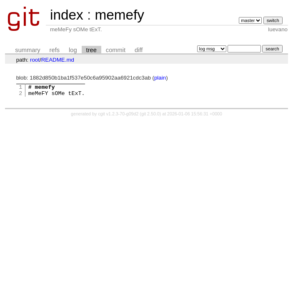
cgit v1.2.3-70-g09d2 (118, 116)
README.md (57, 60)
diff (139, 50)
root (35, 60)
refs (55, 50)
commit (115, 50)
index (66, 14)
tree (91, 50)
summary (27, 50)
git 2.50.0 (150, 116)
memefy (119, 14)
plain (160, 78)
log (73, 50)
